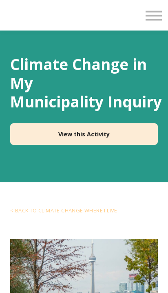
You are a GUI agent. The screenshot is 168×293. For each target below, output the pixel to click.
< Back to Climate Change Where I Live (63, 210)
